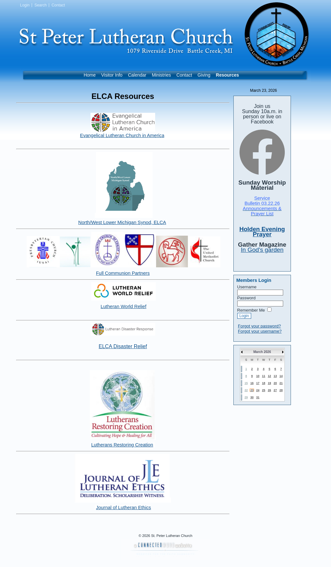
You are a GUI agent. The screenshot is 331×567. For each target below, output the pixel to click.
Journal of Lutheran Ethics (123, 507)
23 (251, 390)
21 (281, 383)
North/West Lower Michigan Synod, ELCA (122, 222)
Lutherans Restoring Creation (122, 444)
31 (257, 397)
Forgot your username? (260, 331)
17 (257, 383)
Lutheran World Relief (123, 306)
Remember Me (251, 310)
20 (275, 383)
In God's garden (262, 249)
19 (269, 383)
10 (257, 376)
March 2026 (262, 352)
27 (275, 390)
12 (269, 376)
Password (246, 297)
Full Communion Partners (123, 273)
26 (269, 390)
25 (263, 390)
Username (247, 286)
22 (246, 390)
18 (263, 383)
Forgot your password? (259, 326)
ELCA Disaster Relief (123, 346)
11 (263, 376)
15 (246, 383)
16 (251, 383)
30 (251, 397)
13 (275, 376)
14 (281, 376)
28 (281, 390)
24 (257, 390)
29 (246, 397)
